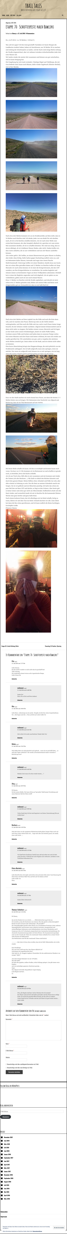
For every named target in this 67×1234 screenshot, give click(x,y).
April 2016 (7, 1195)
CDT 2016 (12, 15)
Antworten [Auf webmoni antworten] (19, 700)
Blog (7, 15)
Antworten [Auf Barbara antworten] (14, 839)
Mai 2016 (6, 1192)
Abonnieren (5, 1117)
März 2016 (7, 1199)
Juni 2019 (6, 1141)
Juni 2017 (6, 1161)
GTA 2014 (18, 15)
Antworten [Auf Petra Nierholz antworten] (14, 884)
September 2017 (8, 1158)
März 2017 (7, 1168)
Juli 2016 (6, 1185)
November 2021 (8, 1137)
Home (3, 15)
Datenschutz (4, 1212)
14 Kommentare (30, 33)
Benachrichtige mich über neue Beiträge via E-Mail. (19, 1068)
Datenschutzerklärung (37, 1231)
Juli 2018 (6, 1148)
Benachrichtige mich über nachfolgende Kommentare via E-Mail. (23, 1064)
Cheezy (14, 33)
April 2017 (7, 1165)
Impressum (4, 1217)
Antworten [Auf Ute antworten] (14, 718)
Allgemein (8, 23)
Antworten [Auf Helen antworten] (14, 758)
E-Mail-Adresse (10, 1051)
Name (7, 1044)
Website (8, 1057)
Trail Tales (33, 5)
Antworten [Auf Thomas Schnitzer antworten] (14, 977)
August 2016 (7, 1182)
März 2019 (7, 1144)
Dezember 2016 (8, 1175)
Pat (33, 1010)
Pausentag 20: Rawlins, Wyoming (53, 646)
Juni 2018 (6, 1151)
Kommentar (9, 1019)
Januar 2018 (7, 1154)
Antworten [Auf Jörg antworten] (14, 798)
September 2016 (8, 1178)
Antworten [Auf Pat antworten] (14, 679)
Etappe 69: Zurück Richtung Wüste (10, 646)
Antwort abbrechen (40, 1011)
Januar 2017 (7, 1171)
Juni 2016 (6, 1189)
